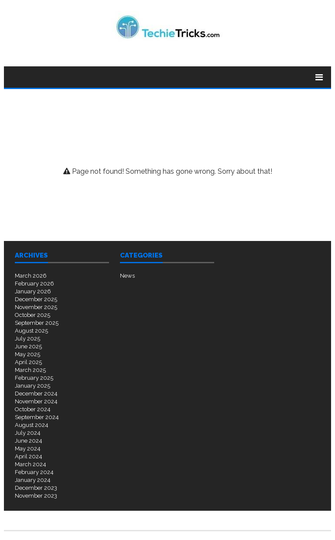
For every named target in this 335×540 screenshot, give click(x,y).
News (127, 275)
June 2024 (28, 440)
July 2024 (28, 433)
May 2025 (27, 354)
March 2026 (31, 275)
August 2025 (31, 330)
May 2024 (28, 448)
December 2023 (36, 488)
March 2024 (30, 464)
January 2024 (33, 480)
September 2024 (37, 417)
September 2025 (36, 323)
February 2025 (34, 378)
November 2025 (36, 307)
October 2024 (33, 409)
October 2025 (32, 315)
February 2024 (34, 472)
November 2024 (36, 401)
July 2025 (27, 338)
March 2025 (30, 370)
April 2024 (28, 456)
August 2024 (31, 425)
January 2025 (32, 385)
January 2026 (33, 291)
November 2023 (36, 495)
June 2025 (28, 346)
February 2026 (34, 283)
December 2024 (36, 393)
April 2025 (28, 362)
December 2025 (36, 299)
